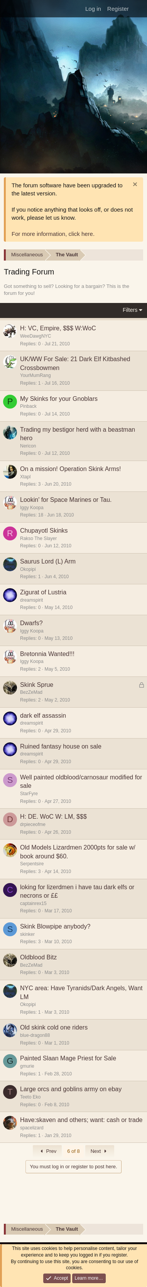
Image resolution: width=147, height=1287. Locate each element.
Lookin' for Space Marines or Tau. (66, 499)
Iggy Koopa (32, 507)
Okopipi (28, 569)
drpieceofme (33, 824)
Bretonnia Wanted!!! (47, 654)
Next (100, 1151)
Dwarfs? (31, 623)
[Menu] (8, 9)
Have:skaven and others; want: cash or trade (81, 1120)
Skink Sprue (36, 684)
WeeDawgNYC (35, 336)
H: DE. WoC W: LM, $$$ (53, 816)
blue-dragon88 (35, 1035)
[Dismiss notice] (134, 185)
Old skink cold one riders (54, 1027)
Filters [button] (130, 310)
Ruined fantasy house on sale (60, 746)
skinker (27, 934)
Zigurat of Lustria (43, 592)
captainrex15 (33, 903)
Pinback (28, 406)
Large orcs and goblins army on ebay (71, 1089)
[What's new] (138, 9)
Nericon (28, 446)
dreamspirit (31, 600)
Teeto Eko (30, 1097)
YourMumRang (35, 375)
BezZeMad (31, 692)
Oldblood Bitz (38, 957)
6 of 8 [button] (73, 1151)
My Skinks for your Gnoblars (59, 398)
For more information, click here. (53, 233)
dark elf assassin (43, 715)
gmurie (27, 1066)
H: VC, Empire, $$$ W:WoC (58, 328)
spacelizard (32, 1128)
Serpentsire (32, 863)
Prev (47, 1151)
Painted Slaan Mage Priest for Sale (68, 1058)
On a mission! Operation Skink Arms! (70, 469)
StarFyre (29, 793)
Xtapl (25, 476)
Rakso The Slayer (38, 538)
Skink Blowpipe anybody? (55, 926)
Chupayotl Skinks (44, 530)
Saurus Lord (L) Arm (48, 561)
